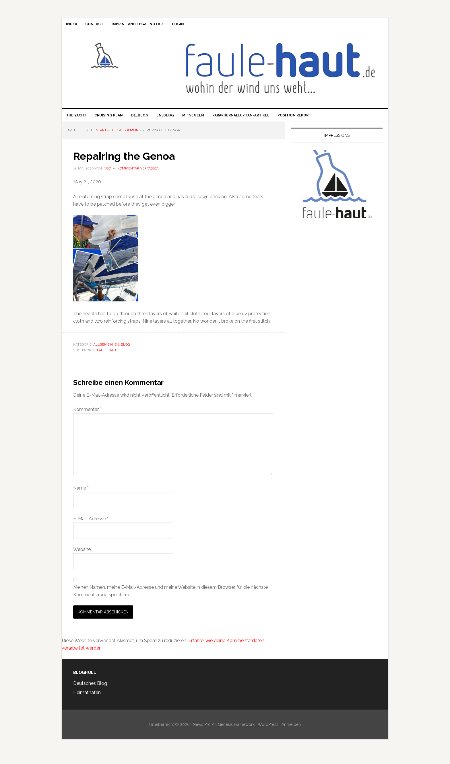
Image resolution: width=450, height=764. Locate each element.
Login (197, 26)
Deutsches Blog (90, 690)
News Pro (202, 731)
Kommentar (87, 416)
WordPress (268, 731)
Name (81, 495)
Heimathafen (87, 699)
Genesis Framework (236, 731)
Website (82, 556)
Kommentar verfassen (138, 176)
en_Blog (122, 352)
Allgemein (103, 352)
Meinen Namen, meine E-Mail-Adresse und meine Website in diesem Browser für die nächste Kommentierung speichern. (170, 598)
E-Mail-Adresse (90, 526)
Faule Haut (110, 59)
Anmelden (291, 731)
